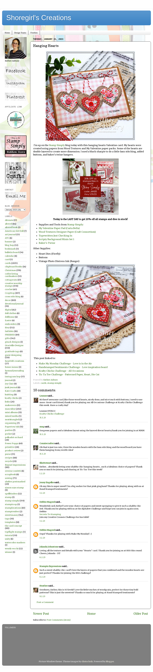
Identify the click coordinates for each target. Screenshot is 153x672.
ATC (7, 238)
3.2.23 (42, 493)
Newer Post (41, 614)
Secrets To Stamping (50, 514)
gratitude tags (12, 351)
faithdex (9, 331)
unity (7, 539)
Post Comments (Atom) (59, 620)
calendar (9, 256)
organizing (11, 423)
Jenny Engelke (46, 482)
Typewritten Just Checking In (56, 235)
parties (8, 430)
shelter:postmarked (15, 481)
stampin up (11, 504)
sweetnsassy (11, 515)
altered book (11, 227)
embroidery (11, 324)
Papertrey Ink (12, 426)
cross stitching (12, 296)
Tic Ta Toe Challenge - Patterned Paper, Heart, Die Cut (69, 374)
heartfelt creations (14, 361)
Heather (43, 586)
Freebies (34, 33)
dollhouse (10, 317)
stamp (8, 497)
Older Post (140, 614)
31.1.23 (42, 417)
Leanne (43, 396)
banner (8, 241)
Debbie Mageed (47, 502)
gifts (7, 338)
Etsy (7, 327)
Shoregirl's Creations (38, 18)
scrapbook (10, 474)
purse (8, 454)
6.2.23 (42, 557)
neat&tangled (12, 419)
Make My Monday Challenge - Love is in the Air (65, 363)
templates (10, 522)
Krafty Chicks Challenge (51, 414)
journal (8, 380)
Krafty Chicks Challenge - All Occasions (62, 370)
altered (8, 224)
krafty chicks (11, 398)
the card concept (13, 526)
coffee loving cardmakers (11, 275)
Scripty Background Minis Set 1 (56, 239)
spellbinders (11, 493)
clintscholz (87, 661)
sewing (8, 478)
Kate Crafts (11, 391)
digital (8, 309)
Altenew (9, 220)
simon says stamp (14, 487)
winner (8, 552)
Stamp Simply (57, 145)
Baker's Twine (47, 243)
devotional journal (14, 303)
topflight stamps (13, 532)
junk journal (11, 387)
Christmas (10, 270)
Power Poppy (11, 443)
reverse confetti (13, 471)
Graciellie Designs (14, 345)
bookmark (10, 249)
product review (12, 450)
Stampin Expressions (50, 566)
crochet (9, 289)
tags (7, 518)
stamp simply (54, 383)
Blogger (110, 661)
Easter (8, 320)
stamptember (12, 511)
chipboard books (13, 266)
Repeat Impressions (15, 465)
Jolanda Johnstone (48, 546)
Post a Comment (45, 602)
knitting (9, 394)
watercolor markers (15, 542)
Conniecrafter (46, 443)
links (7, 401)
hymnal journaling (14, 370)
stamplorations (13, 508)
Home (7, 33)
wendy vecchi (12, 548)
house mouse (11, 367)
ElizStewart (45, 463)
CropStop (10, 293)
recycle (8, 461)
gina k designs (12, 342)
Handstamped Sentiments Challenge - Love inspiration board (73, 367)
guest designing (13, 355)
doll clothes (10, 313)
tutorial (9, 535)
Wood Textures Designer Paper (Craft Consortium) (67, 231)
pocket (8, 434)
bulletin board (12, 252)
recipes (8, 457)
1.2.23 (42, 473)
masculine (10, 409)
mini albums (11, 412)
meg (41, 426)
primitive (10, 447)
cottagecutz (11, 280)
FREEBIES (10, 334)
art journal (10, 234)
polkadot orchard (14, 437)
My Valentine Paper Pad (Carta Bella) (59, 228)
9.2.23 (42, 596)
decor (8, 300)
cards (43, 383)
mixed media (11, 416)
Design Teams (20, 33)
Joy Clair (9, 383)
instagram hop (12, 376)
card (7, 259)
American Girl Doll (14, 231)
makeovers (10, 405)
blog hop (9, 245)
